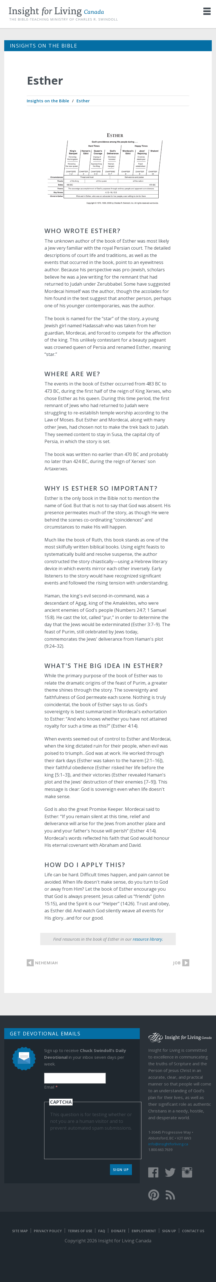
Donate (118, 1231)
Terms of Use (80, 1231)
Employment (144, 1231)
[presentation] (93, 1142)
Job (177, 962)
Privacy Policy (48, 1231)
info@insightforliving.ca (168, 1143)
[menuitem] (48, 101)
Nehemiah (46, 962)
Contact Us (193, 1231)
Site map (20, 1231)
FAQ (101, 1231)
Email (51, 1087)
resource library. (148, 939)
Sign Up (121, 1169)
